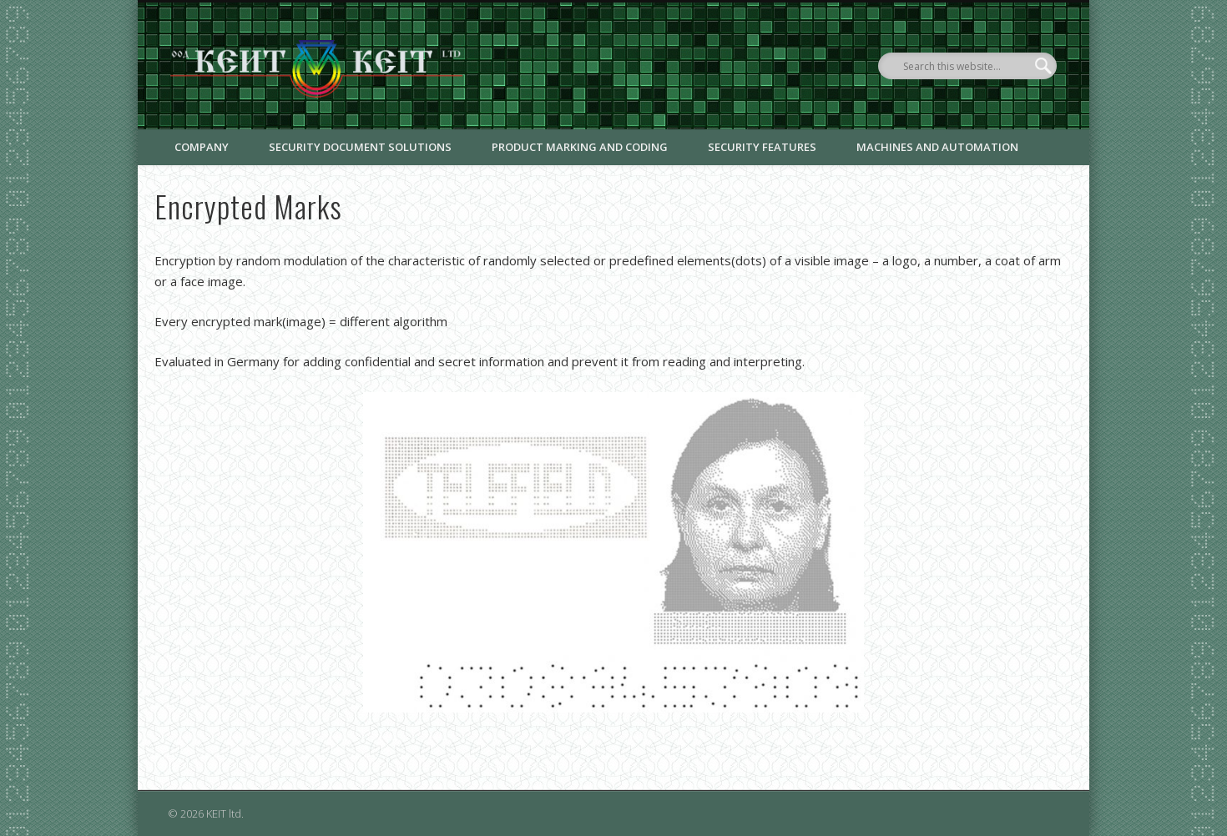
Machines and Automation (937, 146)
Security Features (762, 146)
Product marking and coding (580, 146)
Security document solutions (360, 146)
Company (201, 146)
